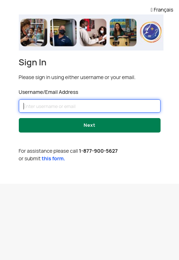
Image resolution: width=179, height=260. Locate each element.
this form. (53, 158)
